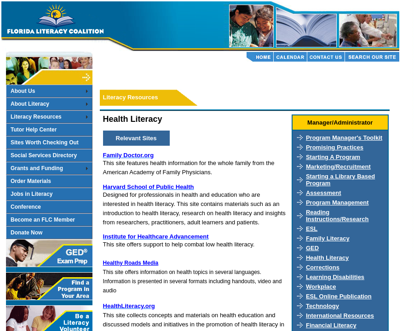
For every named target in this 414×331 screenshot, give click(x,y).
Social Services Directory (44, 155)
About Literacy (30, 104)
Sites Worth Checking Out (45, 142)
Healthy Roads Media (131, 263)
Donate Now (26, 232)
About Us (23, 91)
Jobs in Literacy (31, 194)
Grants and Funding (37, 168)
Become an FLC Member (43, 220)
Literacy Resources (36, 117)
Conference (26, 207)
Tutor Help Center (34, 129)
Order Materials (31, 181)
